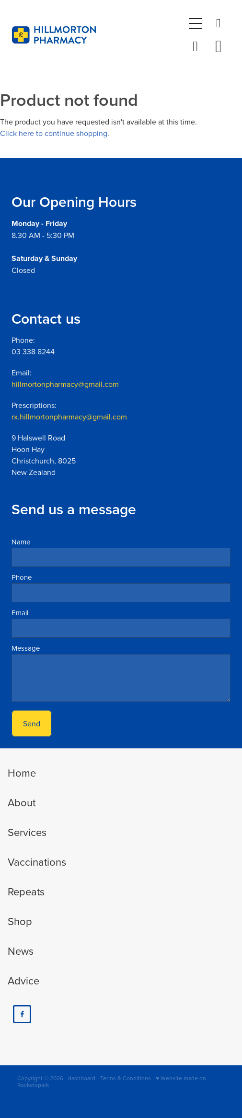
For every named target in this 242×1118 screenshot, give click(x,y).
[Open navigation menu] (195, 23)
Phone (22, 577)
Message (26, 648)
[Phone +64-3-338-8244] (218, 23)
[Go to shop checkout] (218, 46)
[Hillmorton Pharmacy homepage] (98, 35)
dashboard (81, 1078)
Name (21, 541)
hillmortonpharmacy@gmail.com (65, 384)
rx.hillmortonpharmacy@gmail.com (69, 416)
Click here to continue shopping (53, 133)
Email (20, 612)
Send (31, 723)
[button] (195, 46)
